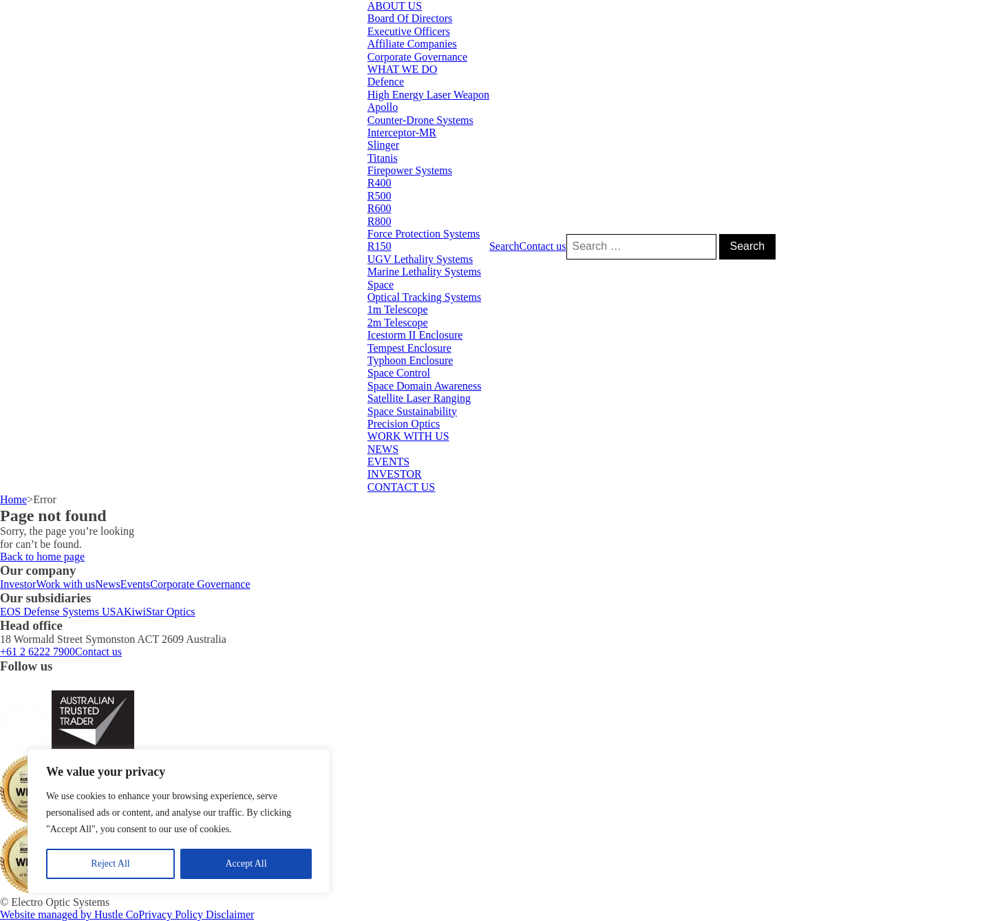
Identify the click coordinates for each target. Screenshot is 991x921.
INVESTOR (394, 474)
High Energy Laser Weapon (428, 94)
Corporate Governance (417, 57)
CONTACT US (401, 487)
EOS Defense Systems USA (62, 611)
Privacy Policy (172, 914)
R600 (379, 208)
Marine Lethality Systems (424, 271)
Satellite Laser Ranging (419, 398)
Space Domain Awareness (424, 386)
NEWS (382, 449)
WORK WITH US (408, 436)
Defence (385, 81)
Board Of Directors (410, 18)
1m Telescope (397, 309)
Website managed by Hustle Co (69, 914)
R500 (379, 196)
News (107, 584)
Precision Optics (403, 424)
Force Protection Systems (423, 234)
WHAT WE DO (402, 69)
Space (380, 284)
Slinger (383, 145)
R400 (379, 183)
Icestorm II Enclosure (415, 335)
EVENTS (388, 461)
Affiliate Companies (412, 44)
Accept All (245, 863)
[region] (179, 821)
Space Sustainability (412, 411)
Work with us (65, 584)
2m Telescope (397, 322)
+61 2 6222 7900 (37, 651)
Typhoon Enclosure (410, 360)
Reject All (110, 863)
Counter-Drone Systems (420, 120)
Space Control (398, 373)
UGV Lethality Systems (420, 259)
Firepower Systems (409, 170)
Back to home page (42, 556)
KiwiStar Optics (159, 611)
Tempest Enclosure (409, 348)
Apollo (382, 107)
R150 (379, 246)
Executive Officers (408, 31)
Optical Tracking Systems (424, 297)
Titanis (382, 158)
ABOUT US (394, 6)
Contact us (543, 246)
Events (135, 584)
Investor (18, 584)
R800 (379, 221)
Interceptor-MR (401, 132)
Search (504, 246)
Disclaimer (230, 914)
